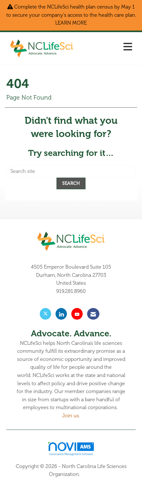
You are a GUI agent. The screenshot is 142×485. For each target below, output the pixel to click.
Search (71, 183)
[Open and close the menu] (107, 47)
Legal (87, 474)
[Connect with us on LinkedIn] (61, 314)
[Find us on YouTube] (77, 314)
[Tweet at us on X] (45, 314)
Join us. (71, 416)
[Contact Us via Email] (93, 314)
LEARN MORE (71, 23)
